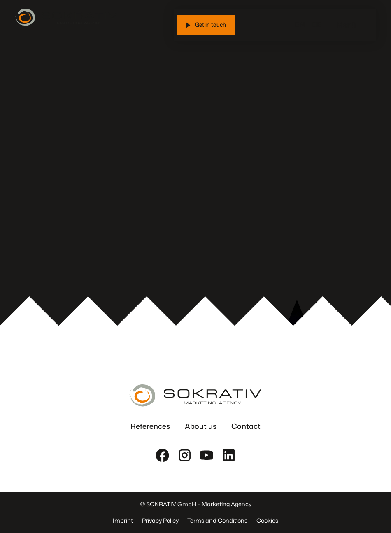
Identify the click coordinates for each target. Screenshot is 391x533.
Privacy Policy (160, 520)
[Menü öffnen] (364, 25)
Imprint (123, 520)
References (150, 426)
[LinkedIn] (229, 455)
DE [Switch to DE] (316, 24)
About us (200, 426)
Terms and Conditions (217, 520)
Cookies (267, 520)
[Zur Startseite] (66, 17)
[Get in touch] (206, 25)
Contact (246, 426)
